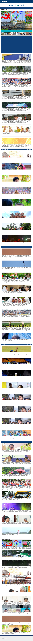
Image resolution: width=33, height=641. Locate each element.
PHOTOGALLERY (4, 1)
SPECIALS (3, 441)
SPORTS (3, 344)
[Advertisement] (16, 43)
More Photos (29, 149)
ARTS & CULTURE (5, 149)
